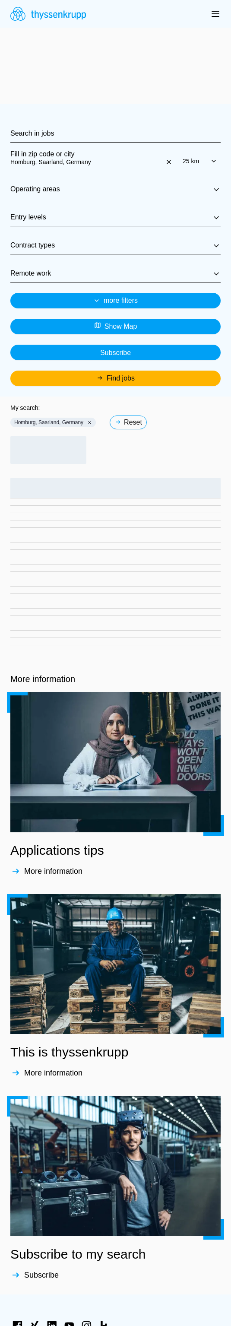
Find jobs (115, 378)
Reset (128, 422)
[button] (89, 422)
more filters (115, 300)
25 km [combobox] (200, 161)
